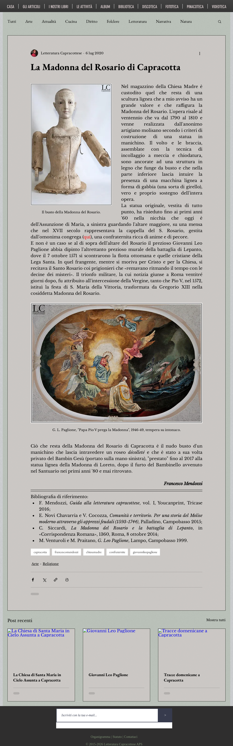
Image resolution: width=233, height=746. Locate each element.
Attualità (49, 21)
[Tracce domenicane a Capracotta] (191, 647)
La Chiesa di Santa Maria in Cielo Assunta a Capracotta (37, 677)
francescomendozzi (66, 552)
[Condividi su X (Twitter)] (44, 579)
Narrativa (163, 21)
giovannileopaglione (145, 552)
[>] (165, 715)
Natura (186, 21)
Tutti (11, 21)
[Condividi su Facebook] (33, 579)
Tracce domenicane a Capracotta (182, 677)
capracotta (40, 552)
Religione (51, 564)
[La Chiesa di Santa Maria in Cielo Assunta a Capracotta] (41, 647)
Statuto (117, 737)
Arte (28, 21)
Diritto (91, 21)
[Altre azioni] (199, 53)
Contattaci (131, 737)
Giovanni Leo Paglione (108, 674)
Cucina (71, 21)
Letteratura (138, 21)
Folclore (113, 21)
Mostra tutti (216, 620)
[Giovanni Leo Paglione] (116, 647)
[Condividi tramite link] (55, 579)
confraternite (117, 552)
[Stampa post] (67, 579)
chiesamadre (93, 552)
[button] (219, 21)
